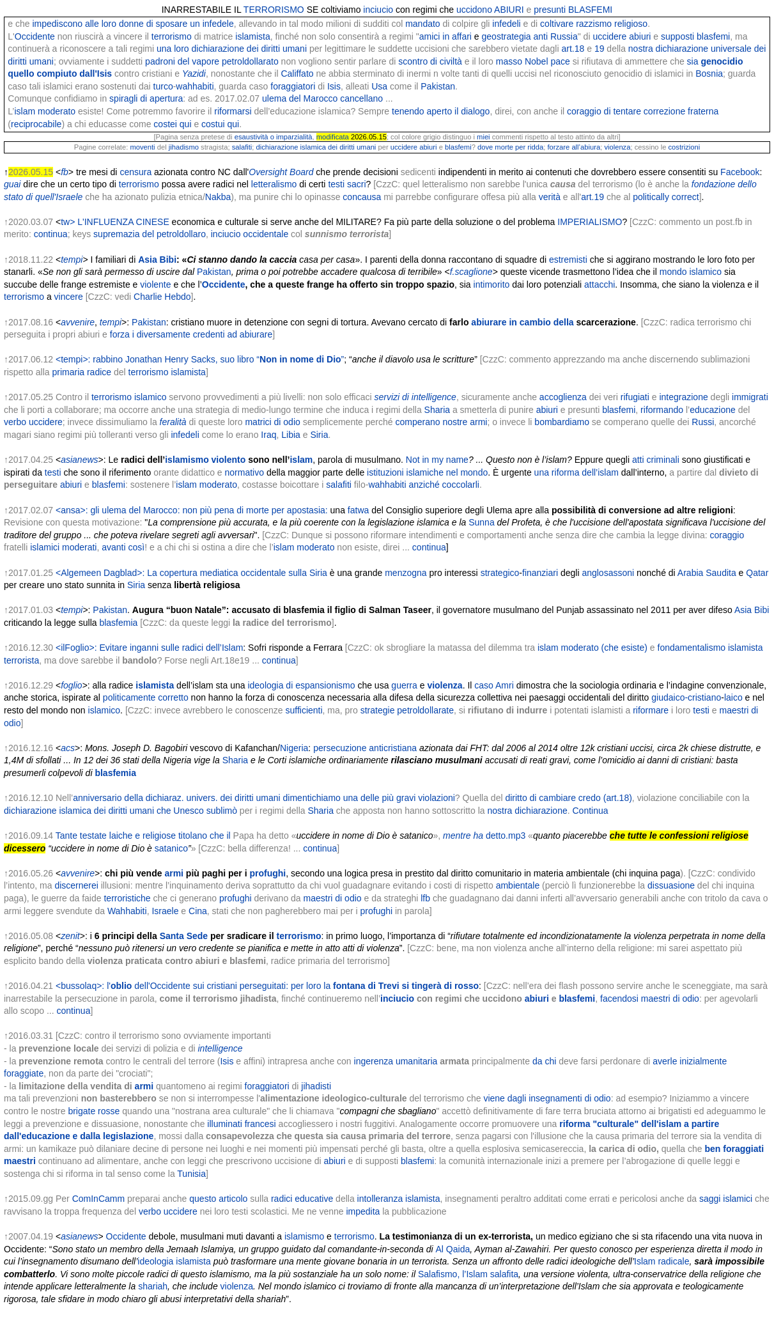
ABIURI (509, 9)
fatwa (358, 510)
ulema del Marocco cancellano (322, 98)
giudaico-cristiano (686, 697)
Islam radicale (661, 1261)
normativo (244, 472)
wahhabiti (194, 86)
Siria (319, 435)
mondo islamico (691, 272)
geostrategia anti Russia (530, 36)
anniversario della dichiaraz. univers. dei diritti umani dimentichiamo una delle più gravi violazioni (264, 798)
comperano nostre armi (441, 422)
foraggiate (23, 1073)
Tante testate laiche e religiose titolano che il (143, 835)
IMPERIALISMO (589, 222)
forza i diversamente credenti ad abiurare (191, 334)
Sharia (437, 410)
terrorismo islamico (128, 397)
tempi (71, 259)
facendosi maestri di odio (649, 998)
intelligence (219, 1048)
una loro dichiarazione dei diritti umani (232, 48)
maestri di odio (333, 898)
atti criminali (655, 460)
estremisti (568, 259)
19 (599, 48)
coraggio (727, 535)
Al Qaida (453, 1249)
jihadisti (316, 1086)
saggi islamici (725, 1199)
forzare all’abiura (573, 147)
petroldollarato (250, 61)
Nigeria (294, 748)
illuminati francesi (241, 1124)
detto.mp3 (505, 835)
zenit (70, 936)
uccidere (609, 36)
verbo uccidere (33, 422)
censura (135, 172)
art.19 (592, 197)
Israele (164, 911)
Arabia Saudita (706, 573)
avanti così (123, 547)
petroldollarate (425, 710)
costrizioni (684, 147)
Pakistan (438, 86)
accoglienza (563, 397)
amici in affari (445, 36)
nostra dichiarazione (527, 810)
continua (51, 234)
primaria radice (81, 372)
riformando (661, 410)
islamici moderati (63, 547)
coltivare (556, 24)
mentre (457, 835)
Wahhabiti (127, 911)
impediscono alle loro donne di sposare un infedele (132, 24)
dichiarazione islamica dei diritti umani (316, 147)
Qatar (757, 573)
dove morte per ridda (510, 147)
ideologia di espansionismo (301, 685)
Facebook (739, 172)
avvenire (78, 322)
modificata (332, 137)
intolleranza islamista (398, 1199)
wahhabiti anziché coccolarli (423, 484)
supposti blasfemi (695, 36)
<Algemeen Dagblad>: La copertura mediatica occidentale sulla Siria (191, 573)
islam (301, 460)
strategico (500, 573)
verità (550, 197)
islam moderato (44, 111)
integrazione (683, 397)
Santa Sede (184, 936)
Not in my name (437, 460)
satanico (171, 848)
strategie (377, 710)
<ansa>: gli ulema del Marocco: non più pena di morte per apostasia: (192, 510)
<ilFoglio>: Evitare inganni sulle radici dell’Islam (149, 647)
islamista (252, 36)
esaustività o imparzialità (274, 137)
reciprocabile (36, 124)
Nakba (218, 197)
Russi (703, 422)
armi (173, 873)
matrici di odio (272, 422)
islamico (104, 710)
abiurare (488, 322)
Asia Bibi (157, 259)
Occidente (35, 36)
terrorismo (171, 36)
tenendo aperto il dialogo (441, 111)
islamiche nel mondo (447, 472)
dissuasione (671, 885)
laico (733, 697)
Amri (504, 685)
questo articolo (218, 1199)
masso (509, 61)
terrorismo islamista (167, 372)
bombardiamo (561, 422)
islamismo (186, 460)
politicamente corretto (146, 697)
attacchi (599, 284)
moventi (142, 147)
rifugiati (635, 397)
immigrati (750, 397)
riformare (651, 710)
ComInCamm (98, 1199)
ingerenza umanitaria (396, 1061)
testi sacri (347, 184)
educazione (713, 410)
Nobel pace (547, 61)
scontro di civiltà (430, 61)
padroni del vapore (182, 61)
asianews (79, 460)
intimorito (492, 284)
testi (53, 472)
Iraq (268, 435)
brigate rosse (94, 1111)
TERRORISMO (274, 9)
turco (163, 86)
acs (68, 748)
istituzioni (385, 472)
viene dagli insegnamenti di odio (546, 1098)
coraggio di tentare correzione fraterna (642, 111)
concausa (362, 197)
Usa (379, 86)
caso (483, 685)
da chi (544, 1061)
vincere (68, 297)
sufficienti (303, 710)
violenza (617, 147)
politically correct (666, 197)
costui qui (220, 124)
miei (483, 137)
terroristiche (127, 898)
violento (229, 460)
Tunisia (191, 1174)
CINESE (152, 222)
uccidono (474, 9)
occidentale (265, 234)
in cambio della (541, 322)
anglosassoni (608, 573)
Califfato (297, 73)
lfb (425, 898)
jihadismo (184, 147)
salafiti (242, 147)
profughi (267, 873)
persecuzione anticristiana (365, 748)
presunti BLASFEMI (573, 9)
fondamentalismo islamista (710, 647)
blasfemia (118, 623)
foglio (71, 685)
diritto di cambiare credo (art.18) (568, 798)
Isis (334, 86)
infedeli (506, 24)
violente (155, 284)
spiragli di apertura (146, 98)
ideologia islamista (173, 1261)
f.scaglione (471, 272)
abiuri (640, 36)
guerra (404, 685)
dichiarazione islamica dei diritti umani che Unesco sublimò (120, 810)
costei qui (172, 124)
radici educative (302, 1199)
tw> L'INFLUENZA (97, 222)
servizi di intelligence (415, 397)
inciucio (378, 9)
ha (479, 835)
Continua (590, 810)
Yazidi (194, 73)
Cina (198, 911)
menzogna (405, 573)
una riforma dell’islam (576, 472)
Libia (290, 435)
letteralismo (274, 184)
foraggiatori (292, 86)
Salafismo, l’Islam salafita (468, 1274)
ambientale (518, 885)
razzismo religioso (611, 24)
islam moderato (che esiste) (592, 647)
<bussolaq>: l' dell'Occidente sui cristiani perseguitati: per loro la (267, 986)
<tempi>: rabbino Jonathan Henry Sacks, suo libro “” (200, 359)
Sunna (481, 522)
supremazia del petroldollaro (149, 234)
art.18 (572, 48)
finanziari (540, 573)
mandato (422, 24)
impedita (362, 1211)
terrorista (21, 660)
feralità (173, 422)
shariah (152, 1286)
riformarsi (232, 111)
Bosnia (709, 73)
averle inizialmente (690, 1061)
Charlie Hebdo (162, 297)
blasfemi (458, 147)
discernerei (76, 885)
